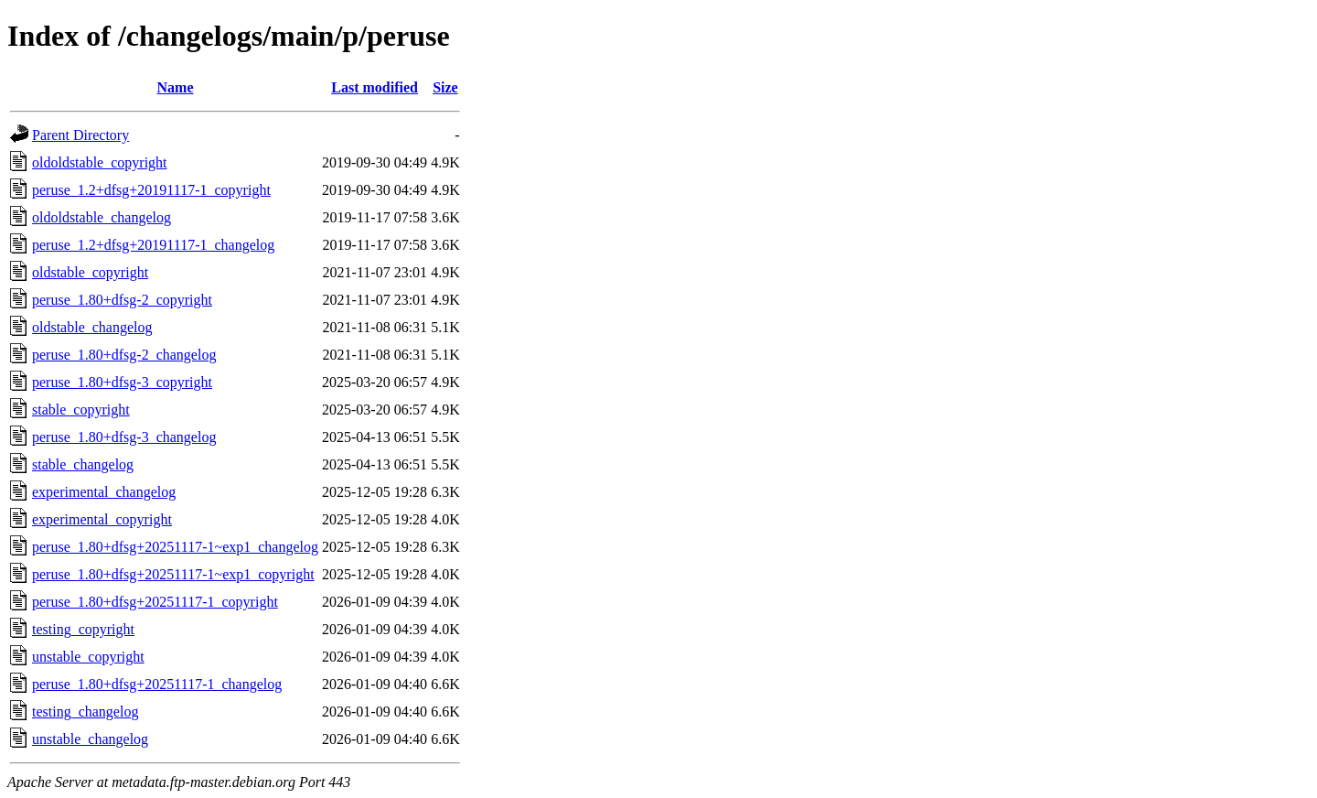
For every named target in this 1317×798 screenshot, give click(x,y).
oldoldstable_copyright (99, 162)
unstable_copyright (88, 656)
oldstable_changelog (92, 327)
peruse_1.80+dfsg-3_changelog (124, 437)
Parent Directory (80, 135)
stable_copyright (81, 409)
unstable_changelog (90, 739)
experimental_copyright (102, 519)
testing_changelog (85, 711)
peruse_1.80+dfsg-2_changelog (124, 354)
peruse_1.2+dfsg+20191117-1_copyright (151, 190)
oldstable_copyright (90, 272)
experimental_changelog (104, 492)
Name (175, 87)
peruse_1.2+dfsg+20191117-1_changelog (153, 245)
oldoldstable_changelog (101, 217)
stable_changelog (83, 464)
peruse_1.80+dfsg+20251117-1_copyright (155, 601)
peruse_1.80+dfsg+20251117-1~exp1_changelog (175, 547)
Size (445, 87)
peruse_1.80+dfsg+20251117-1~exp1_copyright (173, 574)
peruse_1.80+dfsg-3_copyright (122, 382)
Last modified (374, 87)
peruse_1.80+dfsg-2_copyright (122, 299)
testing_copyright (83, 629)
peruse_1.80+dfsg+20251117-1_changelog (157, 684)
